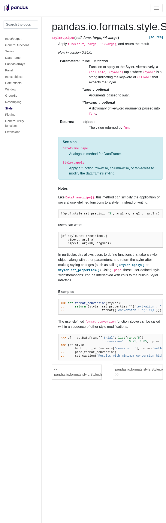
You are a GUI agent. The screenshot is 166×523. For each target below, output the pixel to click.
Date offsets (13, 83)
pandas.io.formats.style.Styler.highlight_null (78, 374)
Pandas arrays (15, 64)
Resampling (13, 102)
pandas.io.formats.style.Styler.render (139, 369)
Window (10, 89)
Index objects (14, 76)
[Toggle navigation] (157, 8)
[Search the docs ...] (20, 25)
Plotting (10, 114)
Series (9, 51)
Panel (9, 70)
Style (8, 108)
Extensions (12, 132)
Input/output (13, 38)
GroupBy (11, 95)
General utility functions (14, 123)
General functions (17, 45)
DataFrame (13, 57)
